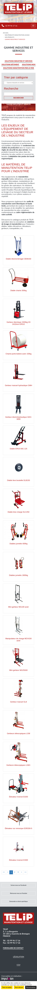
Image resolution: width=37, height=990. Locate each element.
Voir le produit (18, 250)
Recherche (11, 88)
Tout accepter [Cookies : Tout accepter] (7, 987)
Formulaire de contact (13, 948)
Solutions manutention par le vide (18, 68)
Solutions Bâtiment (10, 64)
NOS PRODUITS (9, 37)
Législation (18, 957)
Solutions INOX (28, 64)
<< (4, 872)
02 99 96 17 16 (11, 26)
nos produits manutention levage (17, 35)
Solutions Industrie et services (18, 61)
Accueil (5, 33)
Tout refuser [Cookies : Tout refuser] (19, 987)
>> (25, 872)
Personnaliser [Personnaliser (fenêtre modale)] (31, 987)
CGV (18, 965)
